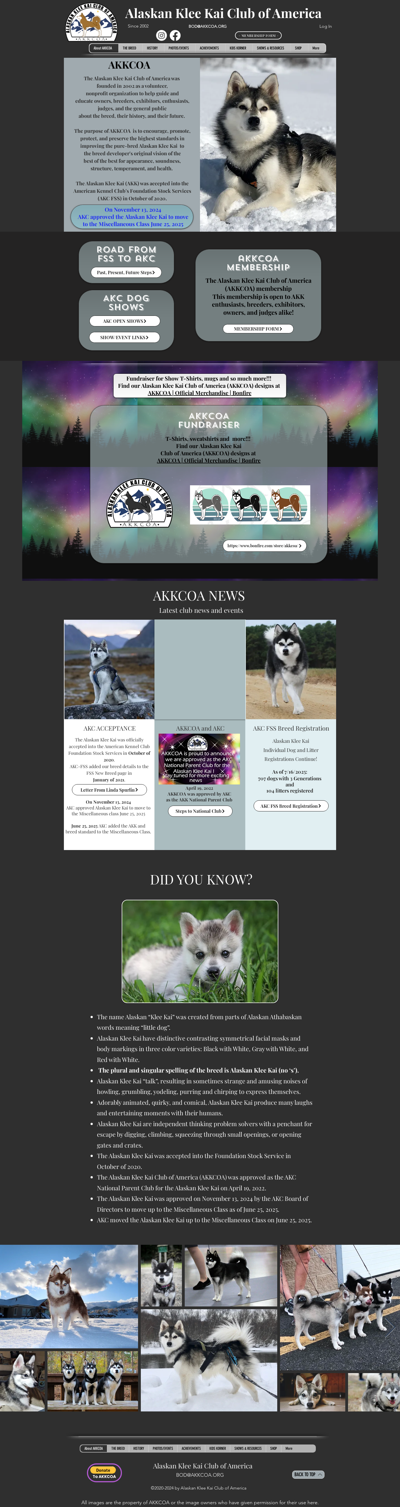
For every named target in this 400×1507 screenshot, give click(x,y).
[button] (130, 48)
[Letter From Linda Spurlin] (109, 789)
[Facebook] (175, 35)
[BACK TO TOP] (308, 1475)
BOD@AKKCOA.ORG (208, 26)
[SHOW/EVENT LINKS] (124, 337)
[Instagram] (161, 35)
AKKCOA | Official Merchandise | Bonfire (209, 460)
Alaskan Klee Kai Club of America (223, 12)
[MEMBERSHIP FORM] (258, 328)
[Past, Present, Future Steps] (126, 272)
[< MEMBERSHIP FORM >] (258, 35)
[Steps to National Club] (200, 811)
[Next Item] (390, 1328)
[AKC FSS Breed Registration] (291, 805)
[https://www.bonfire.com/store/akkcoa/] (265, 546)
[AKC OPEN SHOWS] (124, 321)
